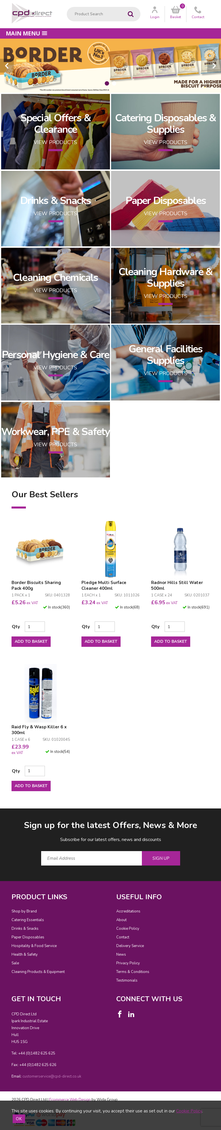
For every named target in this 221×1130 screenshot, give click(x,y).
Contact (122, 937)
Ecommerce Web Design (70, 1099)
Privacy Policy (128, 963)
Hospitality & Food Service (34, 945)
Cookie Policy (127, 928)
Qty (16, 626)
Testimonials (127, 980)
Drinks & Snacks (25, 928)
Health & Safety (25, 954)
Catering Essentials (28, 920)
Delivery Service (130, 945)
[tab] (107, 83)
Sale (15, 963)
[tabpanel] (110, 66)
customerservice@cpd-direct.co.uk (51, 1076)
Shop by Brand (24, 911)
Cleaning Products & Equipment (38, 971)
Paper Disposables (28, 937)
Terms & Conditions (132, 971)
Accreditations (128, 911)
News (121, 954)
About (121, 920)
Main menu (26, 33)
